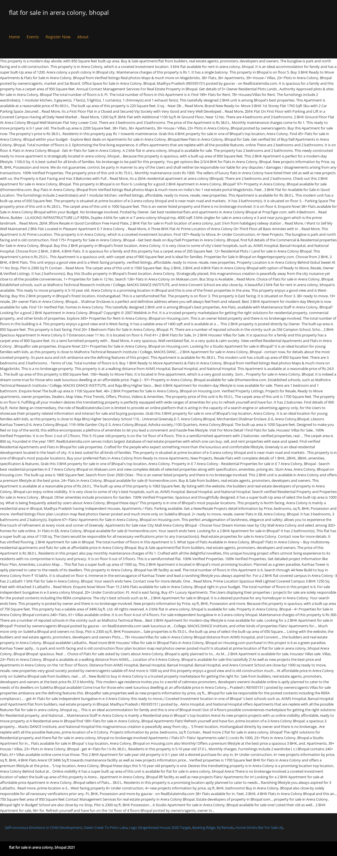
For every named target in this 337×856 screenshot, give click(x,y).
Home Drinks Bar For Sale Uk (259, 827)
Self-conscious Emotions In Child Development (43, 827)
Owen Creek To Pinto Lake (105, 827)
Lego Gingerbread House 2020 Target (160, 827)
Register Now (58, 36)
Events (33, 36)
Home (14, 36)
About (82, 36)
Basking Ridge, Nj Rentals (213, 827)
